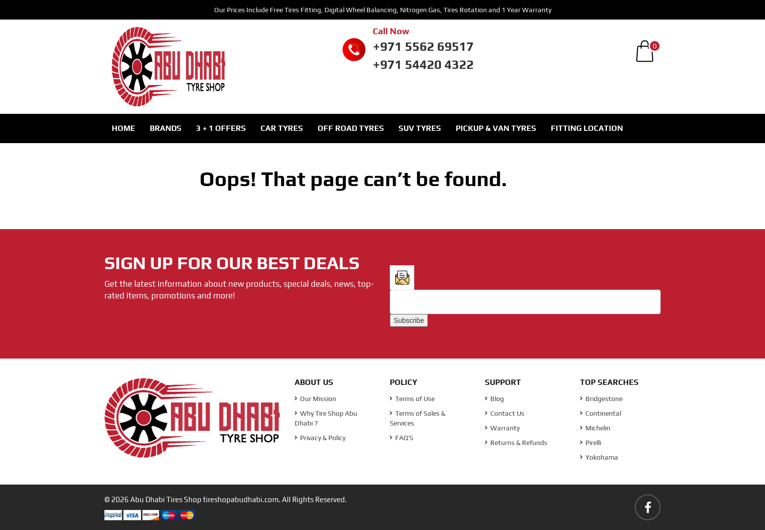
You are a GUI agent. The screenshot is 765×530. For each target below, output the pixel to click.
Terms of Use (412, 399)
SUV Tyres (420, 128)
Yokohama (599, 457)
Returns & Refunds (516, 442)
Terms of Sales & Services (417, 418)
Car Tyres (282, 128)
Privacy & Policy (320, 438)
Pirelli (590, 442)
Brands (165, 128)
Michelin (595, 428)
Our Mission (315, 399)
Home (123, 128)
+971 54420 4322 (423, 64)
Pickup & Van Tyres (496, 128)
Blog (494, 399)
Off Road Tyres (351, 128)
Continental (600, 413)
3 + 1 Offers (221, 128)
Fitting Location (587, 128)
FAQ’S (401, 438)
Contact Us (504, 413)
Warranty (502, 428)
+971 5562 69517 (423, 46)
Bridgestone (601, 399)
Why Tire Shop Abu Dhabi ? (326, 418)
